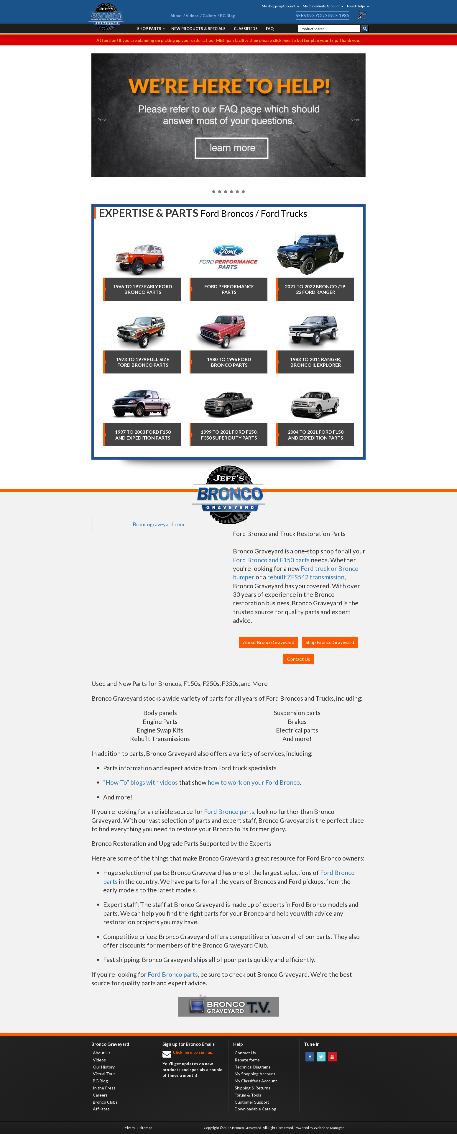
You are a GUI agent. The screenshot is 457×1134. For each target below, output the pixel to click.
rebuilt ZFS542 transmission (305, 577)
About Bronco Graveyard (268, 642)
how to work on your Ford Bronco (254, 782)
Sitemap (145, 1127)
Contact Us (298, 659)
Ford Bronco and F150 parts (271, 559)
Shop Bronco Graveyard (330, 642)
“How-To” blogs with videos (140, 782)
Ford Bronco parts (229, 811)
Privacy (129, 1127)
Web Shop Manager (329, 1127)
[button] (278, 6)
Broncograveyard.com (158, 524)
